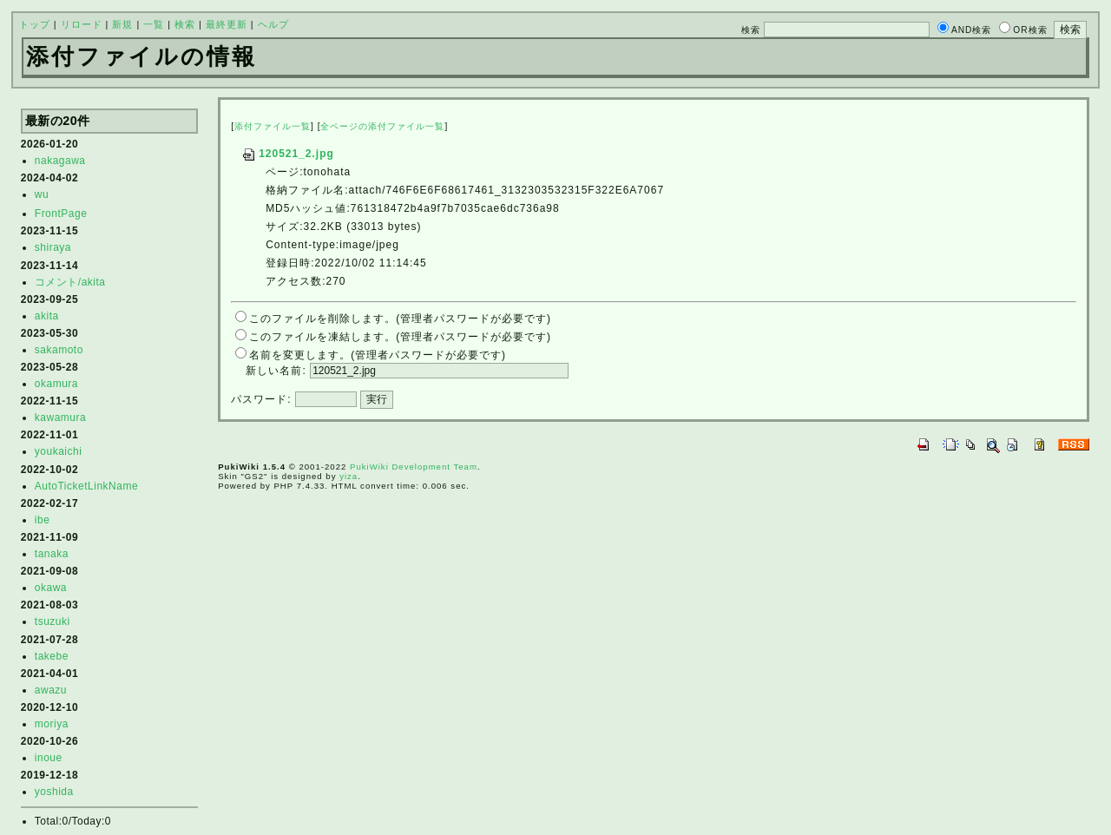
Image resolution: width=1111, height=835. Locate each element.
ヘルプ (273, 24)
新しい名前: (276, 371)
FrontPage (61, 213)
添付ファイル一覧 (272, 126)
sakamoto (59, 350)
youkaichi (58, 451)
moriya (52, 724)
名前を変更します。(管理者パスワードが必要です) (377, 355)
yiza (348, 476)
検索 (184, 24)
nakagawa (60, 161)
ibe (42, 520)
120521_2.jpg (287, 154)
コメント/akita (70, 282)
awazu (51, 690)
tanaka (52, 554)
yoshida (54, 792)
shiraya (53, 247)
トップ (34, 24)
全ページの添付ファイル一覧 (382, 126)
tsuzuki (52, 621)
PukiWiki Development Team (413, 466)
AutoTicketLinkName (86, 486)
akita (47, 316)
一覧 (153, 24)
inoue (48, 758)
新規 (122, 24)
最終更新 (226, 24)
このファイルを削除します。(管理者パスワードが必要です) (400, 318)
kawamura (60, 417)
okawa (51, 588)
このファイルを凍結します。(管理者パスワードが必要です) (400, 337)
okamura (56, 384)
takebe (52, 656)
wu (42, 194)
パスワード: (261, 399)
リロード (81, 24)
